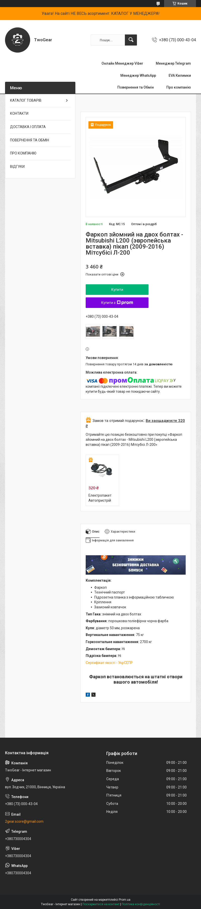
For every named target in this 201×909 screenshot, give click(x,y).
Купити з (117, 302)
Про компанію (178, 87)
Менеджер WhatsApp (138, 75)
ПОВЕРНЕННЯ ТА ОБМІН (29, 140)
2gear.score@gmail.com (24, 821)
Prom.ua (124, 899)
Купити (117, 290)
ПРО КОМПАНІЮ (23, 153)
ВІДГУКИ (17, 167)
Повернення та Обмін (135, 87)
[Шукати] (131, 40)
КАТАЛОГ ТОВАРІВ (25, 100)
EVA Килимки (180, 75)
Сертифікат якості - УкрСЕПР (109, 663)
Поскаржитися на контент (100, 904)
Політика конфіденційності (141, 904)
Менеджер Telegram (173, 63)
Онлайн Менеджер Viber (122, 63)
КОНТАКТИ (19, 113)
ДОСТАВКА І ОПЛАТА (28, 127)
